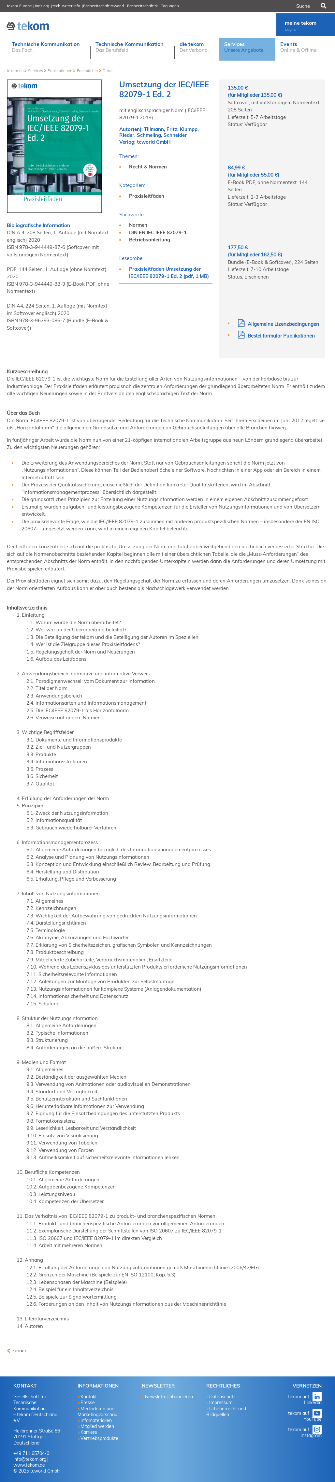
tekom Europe (19, 5)
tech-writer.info (66, 5)
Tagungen (170, 5)
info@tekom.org (29, 1459)
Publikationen (60, 70)
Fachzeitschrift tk (142, 5)
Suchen (323, 5)
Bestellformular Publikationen (276, 336)
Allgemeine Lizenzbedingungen (278, 324)
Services (35, 70)
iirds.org (42, 5)
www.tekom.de (29, 1465)
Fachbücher (87, 70)
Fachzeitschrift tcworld (103, 5)
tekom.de (15, 70)
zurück (19, 1350)
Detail (108, 70)
